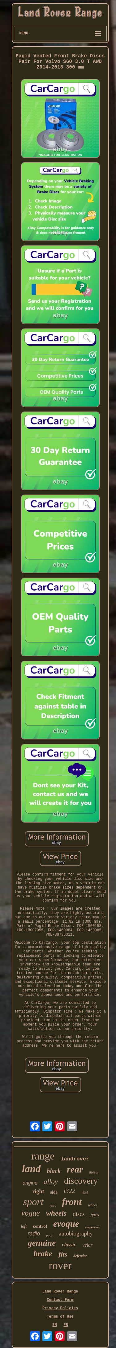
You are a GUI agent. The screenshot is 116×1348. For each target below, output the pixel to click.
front (72, 1201)
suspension (92, 1227)
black (54, 1171)
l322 (69, 1191)
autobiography (76, 1233)
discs (78, 1214)
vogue (30, 1213)
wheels (56, 1213)
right (38, 1191)
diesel (93, 1172)
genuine (42, 1243)
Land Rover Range (60, 1291)
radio (34, 1233)
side (53, 1192)
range (43, 1156)
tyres (95, 1215)
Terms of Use (60, 1317)
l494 (84, 1192)
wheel (92, 1205)
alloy (51, 1182)
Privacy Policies (60, 1308)
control (40, 1226)
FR (65, 1325)
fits (62, 1254)
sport (33, 1201)
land (31, 1168)
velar (87, 1245)
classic (69, 1245)
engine (30, 1183)
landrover (75, 1159)
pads (49, 1235)
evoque (66, 1224)
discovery (81, 1181)
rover (60, 1266)
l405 (53, 1206)
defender (80, 1256)
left (24, 1226)
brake (42, 1253)
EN (54, 1325)
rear (75, 1169)
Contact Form (60, 1300)
